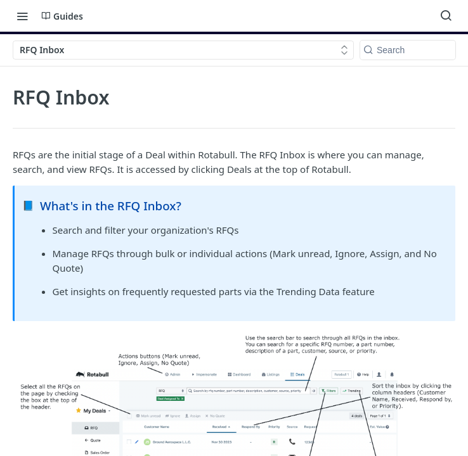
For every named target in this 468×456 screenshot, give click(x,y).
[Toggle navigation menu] (22, 15)
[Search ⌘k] (445, 15)
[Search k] (407, 50)
